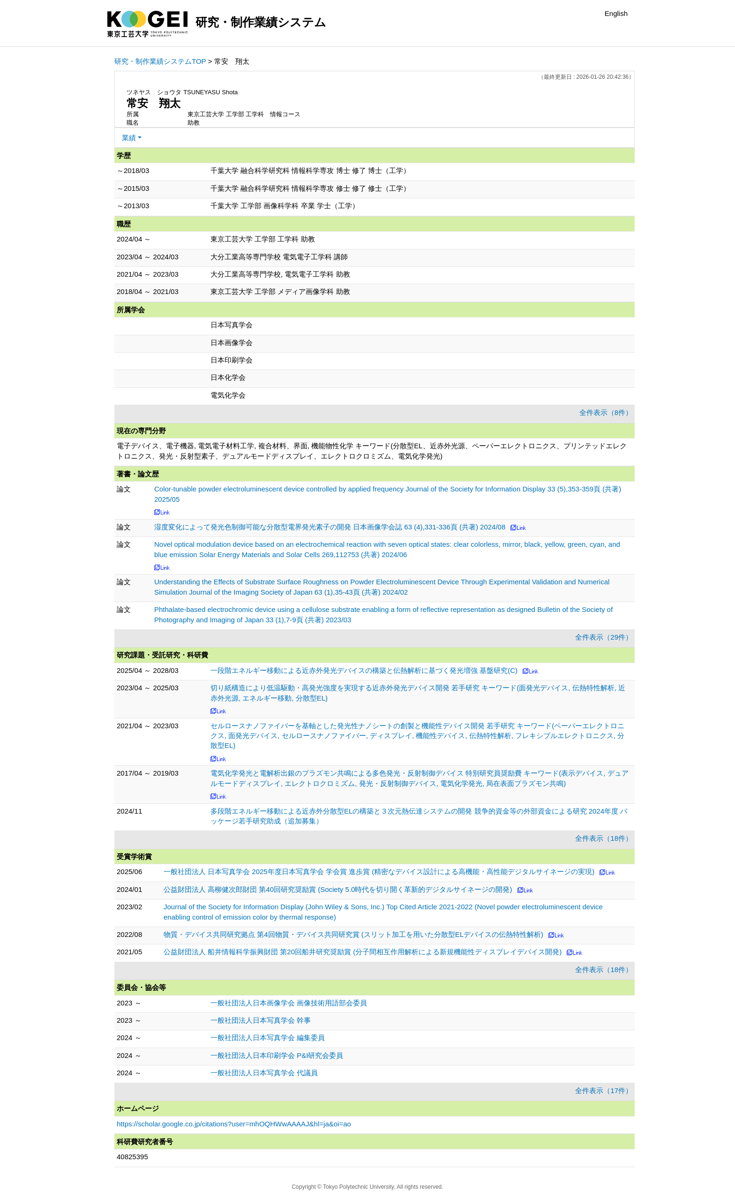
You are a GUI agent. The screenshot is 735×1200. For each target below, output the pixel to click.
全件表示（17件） (603, 1090)
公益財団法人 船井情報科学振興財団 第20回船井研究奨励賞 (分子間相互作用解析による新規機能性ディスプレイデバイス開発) (363, 952)
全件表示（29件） (603, 637)
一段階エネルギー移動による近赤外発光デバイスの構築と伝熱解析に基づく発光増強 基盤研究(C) (364, 670)
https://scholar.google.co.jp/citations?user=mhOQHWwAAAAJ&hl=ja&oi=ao (234, 1124)
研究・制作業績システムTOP (160, 61)
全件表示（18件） (603, 838)
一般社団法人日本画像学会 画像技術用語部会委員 (288, 1003)
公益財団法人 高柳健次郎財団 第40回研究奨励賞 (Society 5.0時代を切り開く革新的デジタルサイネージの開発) (338, 889)
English (616, 13)
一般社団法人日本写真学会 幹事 (260, 1020)
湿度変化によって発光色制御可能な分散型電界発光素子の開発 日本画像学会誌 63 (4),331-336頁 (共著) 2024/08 (329, 527)
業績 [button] (129, 138)
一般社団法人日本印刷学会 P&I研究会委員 (276, 1055)
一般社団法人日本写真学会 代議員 (264, 1073)
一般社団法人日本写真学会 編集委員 (267, 1038)
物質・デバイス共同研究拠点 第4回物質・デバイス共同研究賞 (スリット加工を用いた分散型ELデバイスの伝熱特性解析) (353, 934)
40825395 (132, 1157)
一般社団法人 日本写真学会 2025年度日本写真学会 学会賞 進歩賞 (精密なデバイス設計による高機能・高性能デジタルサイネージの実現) (379, 871)
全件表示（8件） (605, 412)
